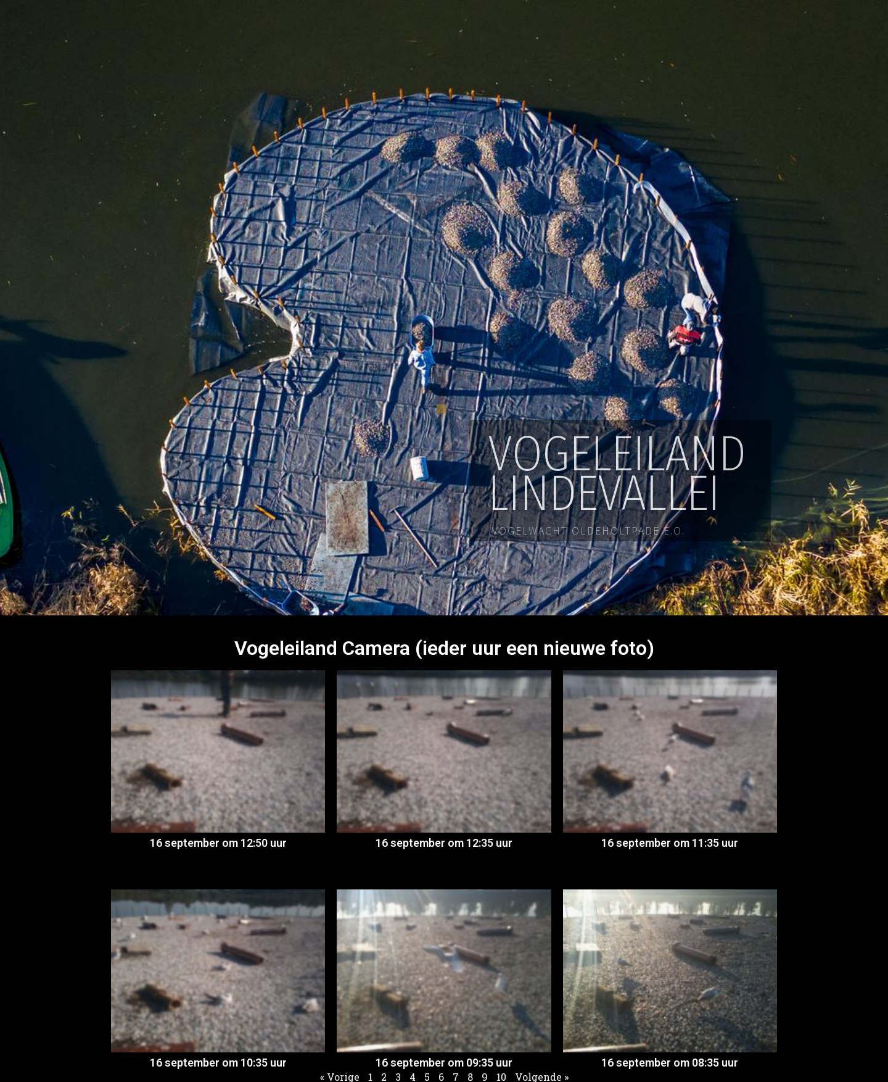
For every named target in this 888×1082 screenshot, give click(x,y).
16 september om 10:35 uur (218, 1062)
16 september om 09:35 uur (444, 1062)
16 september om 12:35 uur (444, 842)
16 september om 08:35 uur (669, 1062)
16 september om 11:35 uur (669, 842)
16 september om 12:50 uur (218, 842)
